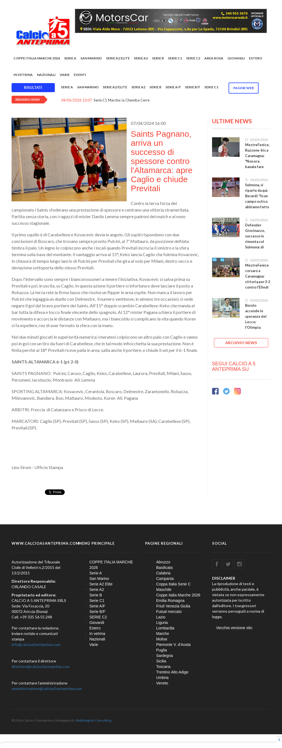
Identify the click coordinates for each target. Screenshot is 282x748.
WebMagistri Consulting (93, 720)
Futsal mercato (169, 611)
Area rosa (213, 58)
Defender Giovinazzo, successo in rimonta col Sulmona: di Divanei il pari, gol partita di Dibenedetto (257, 244)
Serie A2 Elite (118, 58)
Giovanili (236, 58)
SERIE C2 (193, 58)
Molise (161, 639)
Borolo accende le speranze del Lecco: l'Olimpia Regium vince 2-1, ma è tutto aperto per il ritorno (257, 327)
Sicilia (161, 661)
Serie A (70, 58)
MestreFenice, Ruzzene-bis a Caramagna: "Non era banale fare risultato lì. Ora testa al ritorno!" (257, 164)
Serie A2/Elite (115, 87)
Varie (65, 75)
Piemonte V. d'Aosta (173, 644)
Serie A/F (173, 87)
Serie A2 (141, 58)
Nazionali (46, 75)
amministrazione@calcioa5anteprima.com (47, 688)
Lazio (160, 617)
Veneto (162, 683)
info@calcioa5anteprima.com (36, 644)
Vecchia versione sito (234, 628)
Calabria (163, 573)
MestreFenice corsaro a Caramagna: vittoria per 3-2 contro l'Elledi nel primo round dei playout (257, 284)
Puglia (161, 650)
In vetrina (23, 75)
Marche (162, 633)
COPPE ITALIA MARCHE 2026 (36, 58)
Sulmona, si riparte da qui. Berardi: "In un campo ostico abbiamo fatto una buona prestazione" (257, 201)
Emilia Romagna (170, 600)
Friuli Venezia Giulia (173, 606)
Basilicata (164, 567)
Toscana (163, 666)
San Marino (91, 58)
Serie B (158, 58)
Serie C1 (175, 58)
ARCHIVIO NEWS (241, 342)
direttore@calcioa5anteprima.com (41, 666)
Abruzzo (163, 562)
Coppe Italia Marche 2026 (178, 595)
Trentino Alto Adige (172, 672)
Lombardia (165, 628)
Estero (255, 58)
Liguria (162, 622)
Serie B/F (192, 87)
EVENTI (80, 75)
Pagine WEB (243, 88)
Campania (165, 578)
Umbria (162, 677)
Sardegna (164, 655)
